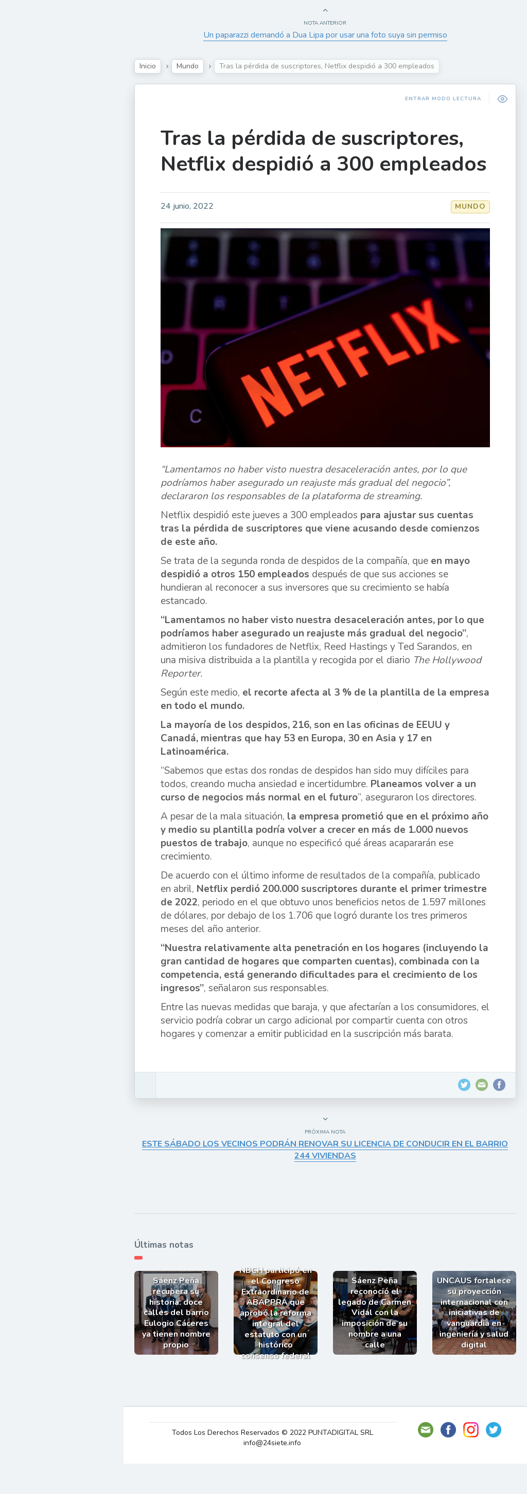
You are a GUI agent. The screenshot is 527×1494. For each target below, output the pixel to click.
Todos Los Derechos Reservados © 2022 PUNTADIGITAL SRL (282, 1463)
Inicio (168, 66)
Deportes (41, 250)
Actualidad (44, 130)
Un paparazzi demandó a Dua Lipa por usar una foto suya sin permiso (333, 35)
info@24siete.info (282, 1473)
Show (33, 154)
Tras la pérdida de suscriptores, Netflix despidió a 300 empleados (332, 164)
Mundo (35, 226)
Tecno (33, 202)
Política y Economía (62, 178)
